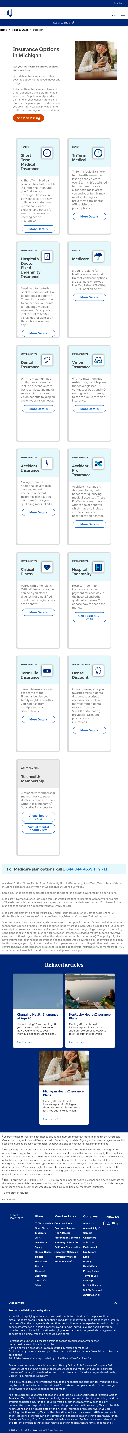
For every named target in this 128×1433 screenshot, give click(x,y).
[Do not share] (92, 1290)
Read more (25, 1042)
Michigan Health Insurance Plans (63, 1093)
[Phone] (111, 10)
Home (3, 29)
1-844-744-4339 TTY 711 (85, 869)
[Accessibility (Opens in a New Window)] (91, 1228)
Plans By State (20, 29)
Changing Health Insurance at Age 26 (37, 1016)
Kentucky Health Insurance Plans (90, 1016)
